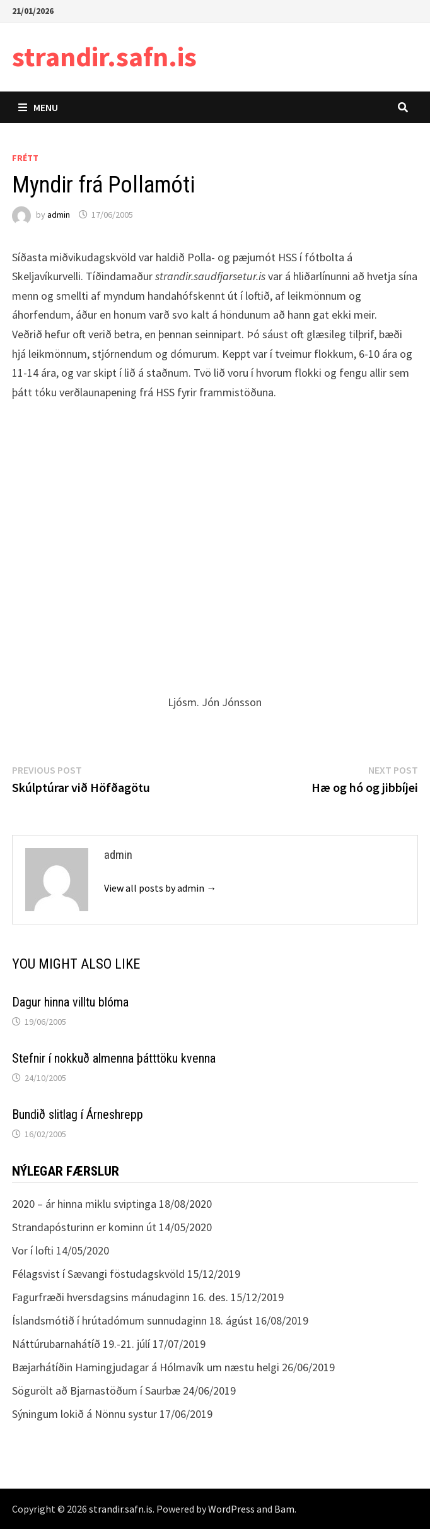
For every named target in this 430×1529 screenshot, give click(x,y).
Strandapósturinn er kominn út (84, 1227)
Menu (38, 107)
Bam (284, 1508)
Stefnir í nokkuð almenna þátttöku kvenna (114, 1058)
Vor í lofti (33, 1250)
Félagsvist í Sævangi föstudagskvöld (98, 1273)
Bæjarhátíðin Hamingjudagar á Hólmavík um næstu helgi (145, 1367)
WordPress (231, 1508)
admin (58, 214)
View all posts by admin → (160, 888)
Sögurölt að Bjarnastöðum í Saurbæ (96, 1390)
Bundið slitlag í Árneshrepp (77, 1114)
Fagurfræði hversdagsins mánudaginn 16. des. (120, 1297)
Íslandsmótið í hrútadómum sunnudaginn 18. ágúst (132, 1320)
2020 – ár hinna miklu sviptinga (84, 1203)
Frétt (25, 157)
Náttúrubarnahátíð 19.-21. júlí (81, 1344)
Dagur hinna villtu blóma (70, 1002)
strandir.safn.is (104, 56)
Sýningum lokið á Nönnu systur (84, 1414)
